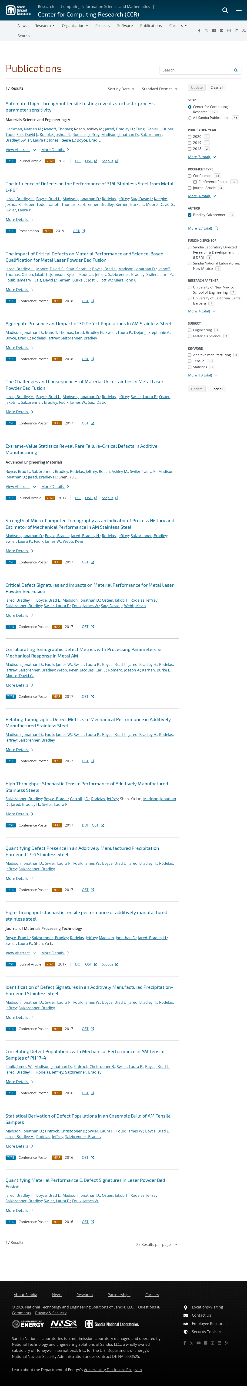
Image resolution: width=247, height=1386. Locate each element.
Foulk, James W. (19, 280)
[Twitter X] (206, 30)
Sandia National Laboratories (37, 1338)
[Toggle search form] (225, 10)
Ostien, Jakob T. (35, 274)
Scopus (110, 161)
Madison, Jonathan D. (120, 134)
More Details (55, 149)
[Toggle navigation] (9, 31)
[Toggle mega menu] (239, 10)
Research (46, 6)
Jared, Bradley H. (119, 129)
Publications (151, 25)
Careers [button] (176, 25)
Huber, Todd (34, 204)
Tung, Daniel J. (148, 129)
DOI (78, 161)
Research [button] (43, 25)
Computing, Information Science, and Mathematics (105, 6)
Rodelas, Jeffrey (86, 134)
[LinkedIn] (236, 30)
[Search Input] (200, 70)
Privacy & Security (51, 1312)
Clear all (218, 87)
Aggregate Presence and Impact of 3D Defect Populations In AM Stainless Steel (88, 323)
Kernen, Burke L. (130, 204)
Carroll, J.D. (79, 798)
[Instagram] (229, 30)
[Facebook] (199, 30)
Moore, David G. (160, 204)
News (22, 25)
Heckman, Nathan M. (24, 129)
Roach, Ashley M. (113, 471)
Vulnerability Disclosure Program (113, 1369)
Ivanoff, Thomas (58, 129)
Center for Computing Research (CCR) (88, 14)
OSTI (91, 161)
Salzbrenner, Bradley (95, 204)
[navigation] (121, 89)
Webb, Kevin (73, 541)
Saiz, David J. (27, 134)
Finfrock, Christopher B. (94, 1066)
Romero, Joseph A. (124, 670)
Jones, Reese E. (62, 140)
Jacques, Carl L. (93, 670)
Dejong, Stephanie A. (152, 332)
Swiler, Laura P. (34, 140)
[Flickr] (221, 30)
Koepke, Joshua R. (55, 134)
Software (125, 25)
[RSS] (226, 1342)
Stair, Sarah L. (78, 268)
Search (24, 35)
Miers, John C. (125, 280)
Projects (102, 25)
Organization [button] (73, 25)
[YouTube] (214, 30)
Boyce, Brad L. (89, 140)
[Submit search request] (235, 70)
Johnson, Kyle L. (63, 274)
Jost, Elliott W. (100, 280)
